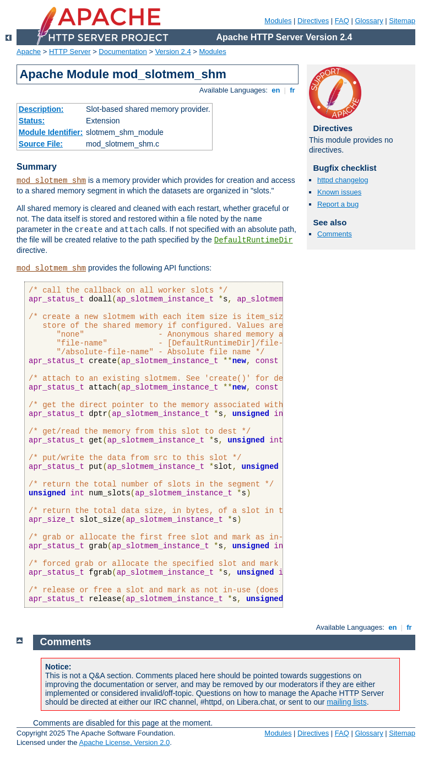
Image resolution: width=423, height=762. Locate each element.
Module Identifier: (51, 132)
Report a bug (338, 204)
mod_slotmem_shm (51, 180)
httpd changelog (342, 180)
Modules (277, 21)
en (276, 90)
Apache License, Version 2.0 (124, 742)
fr (292, 90)
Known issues (339, 192)
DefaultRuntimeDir (253, 240)
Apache (29, 51)
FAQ (342, 21)
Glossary (369, 21)
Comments (334, 234)
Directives (313, 21)
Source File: (41, 143)
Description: (41, 109)
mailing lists (346, 702)
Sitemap (402, 21)
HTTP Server (70, 51)
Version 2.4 (173, 51)
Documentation (123, 51)
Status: (32, 120)
